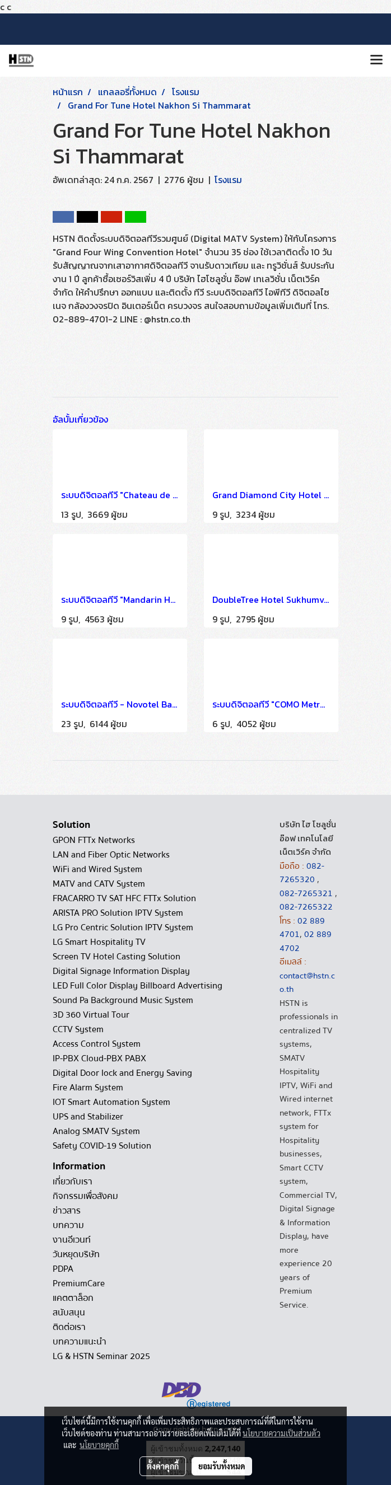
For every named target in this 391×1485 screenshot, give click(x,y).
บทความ (68, 1225)
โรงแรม (228, 179)
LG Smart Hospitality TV (99, 942)
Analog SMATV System (96, 1131)
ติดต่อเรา (69, 1327)
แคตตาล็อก (73, 1298)
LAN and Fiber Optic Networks (111, 854)
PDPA (63, 1269)
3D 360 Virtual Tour (91, 1015)
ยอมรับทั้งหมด (221, 1466)
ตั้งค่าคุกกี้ (163, 1466)
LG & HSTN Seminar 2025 (101, 1356)
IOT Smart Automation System (111, 1102)
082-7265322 (306, 907)
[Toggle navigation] (376, 60)
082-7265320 (302, 873)
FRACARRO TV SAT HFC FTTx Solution (124, 898)
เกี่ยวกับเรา (72, 1181)
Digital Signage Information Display (121, 971)
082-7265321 (306, 893)
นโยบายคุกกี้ (99, 1445)
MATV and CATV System (99, 884)
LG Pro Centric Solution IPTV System (123, 927)
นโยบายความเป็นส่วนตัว (281, 1433)
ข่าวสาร (67, 1210)
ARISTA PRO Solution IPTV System (118, 913)
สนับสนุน (69, 1312)
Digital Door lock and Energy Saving (122, 1073)
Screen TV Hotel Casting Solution (116, 956)
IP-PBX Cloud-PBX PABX (99, 1058)
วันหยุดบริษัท (76, 1254)
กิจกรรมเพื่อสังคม (85, 1196)
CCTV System (78, 1029)
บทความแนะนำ (79, 1341)
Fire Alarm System (88, 1087)
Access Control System (97, 1044)
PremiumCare (79, 1283)
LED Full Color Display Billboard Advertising (137, 985)
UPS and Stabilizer (88, 1116)
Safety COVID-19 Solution (102, 1146)
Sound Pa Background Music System (123, 1000)
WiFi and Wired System (97, 869)
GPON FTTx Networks (94, 840)
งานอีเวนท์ (72, 1240)
